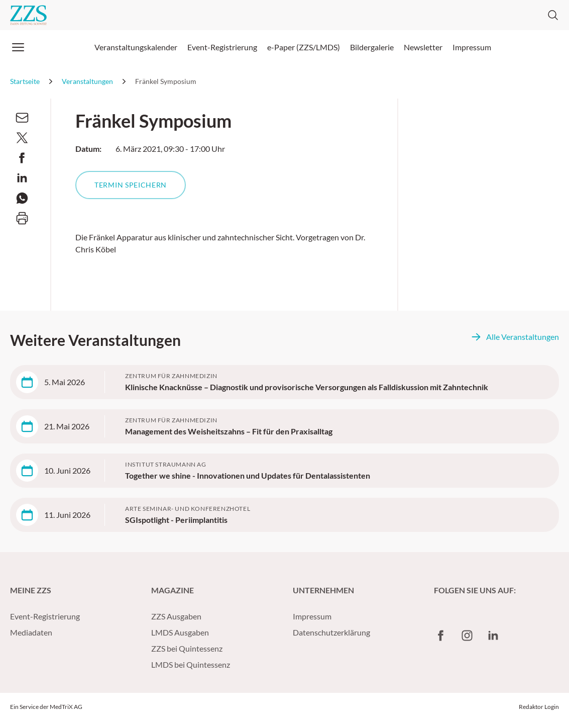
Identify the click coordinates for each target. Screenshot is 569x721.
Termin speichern (130, 185)
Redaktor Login (539, 706)
